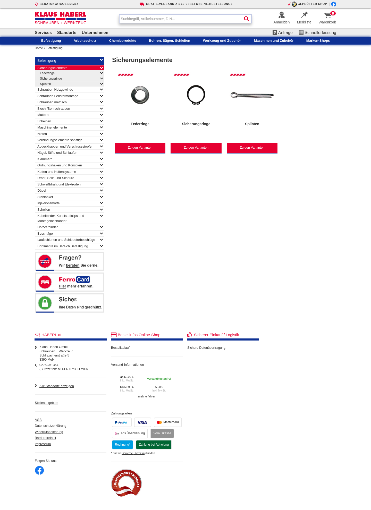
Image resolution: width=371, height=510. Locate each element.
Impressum (43, 444)
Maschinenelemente (70, 127)
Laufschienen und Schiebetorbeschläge (70, 239)
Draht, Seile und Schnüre (70, 177)
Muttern (70, 114)
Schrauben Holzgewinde (70, 89)
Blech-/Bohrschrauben (70, 108)
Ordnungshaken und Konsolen (70, 165)
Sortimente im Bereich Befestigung (70, 246)
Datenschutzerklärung (50, 426)
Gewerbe (133, 453)
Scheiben (70, 121)
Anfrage (283, 32)
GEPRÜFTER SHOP (312, 3)
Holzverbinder (70, 227)
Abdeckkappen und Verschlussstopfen (70, 146)
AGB (38, 420)
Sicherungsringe (71, 78)
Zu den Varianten (140, 147)
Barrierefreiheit (45, 438)
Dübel (70, 190)
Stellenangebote (46, 403)
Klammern (70, 159)
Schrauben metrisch (70, 102)
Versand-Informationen (127, 365)
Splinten (71, 83)
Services (43, 32)
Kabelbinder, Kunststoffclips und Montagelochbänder (70, 218)
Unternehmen (95, 32)
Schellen (70, 209)
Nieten (70, 133)
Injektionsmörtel (70, 203)
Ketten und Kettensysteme (70, 171)
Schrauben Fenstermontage (70, 95)
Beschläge (70, 233)
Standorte (67, 32)
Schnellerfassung (317, 32)
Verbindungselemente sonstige (70, 139)
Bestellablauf (120, 348)
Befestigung (54, 48)
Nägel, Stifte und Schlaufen (70, 152)
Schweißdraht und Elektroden (70, 184)
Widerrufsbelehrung (49, 432)
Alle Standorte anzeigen (56, 386)
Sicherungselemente (70, 68)
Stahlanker (70, 196)
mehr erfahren (147, 396)
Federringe (71, 73)
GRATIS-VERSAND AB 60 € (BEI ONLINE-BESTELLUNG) (189, 3)
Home (39, 48)
